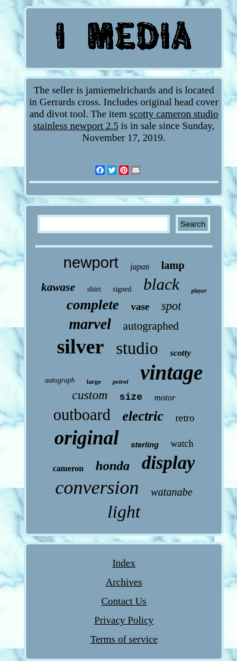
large (93, 381)
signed (122, 289)
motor (165, 397)
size (131, 397)
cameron (68, 468)
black (162, 284)
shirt (94, 288)
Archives (123, 582)
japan (139, 266)
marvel (90, 324)
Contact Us (123, 601)
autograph (59, 380)
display (168, 462)
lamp (173, 265)
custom (90, 395)
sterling (145, 444)
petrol (120, 381)
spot (171, 305)
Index (124, 563)
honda (112, 465)
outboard (81, 415)
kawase (58, 287)
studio (137, 348)
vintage (172, 372)
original (86, 438)
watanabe (171, 492)
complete (93, 304)
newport (90, 262)
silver (80, 347)
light (123, 511)
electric (142, 416)
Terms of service (123, 639)
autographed (151, 325)
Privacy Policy (124, 620)
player (199, 290)
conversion (97, 487)
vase (140, 306)
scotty (180, 353)
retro (184, 418)
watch (181, 443)
